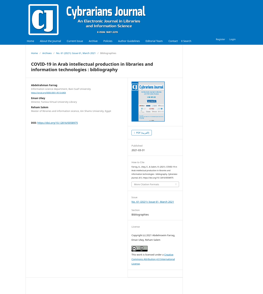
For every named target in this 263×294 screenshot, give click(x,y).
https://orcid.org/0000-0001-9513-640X (48, 92)
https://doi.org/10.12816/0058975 (57, 122)
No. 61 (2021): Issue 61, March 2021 (76, 53)
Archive (93, 41)
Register (220, 39)
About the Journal (50, 41)
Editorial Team (154, 41)
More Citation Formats (146, 184)
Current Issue (75, 41)
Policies (107, 41)
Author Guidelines (129, 41)
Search (186, 41)
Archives (47, 53)
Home (30, 41)
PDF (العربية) (142, 132)
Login (232, 39)
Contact (173, 41)
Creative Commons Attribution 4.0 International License (153, 259)
